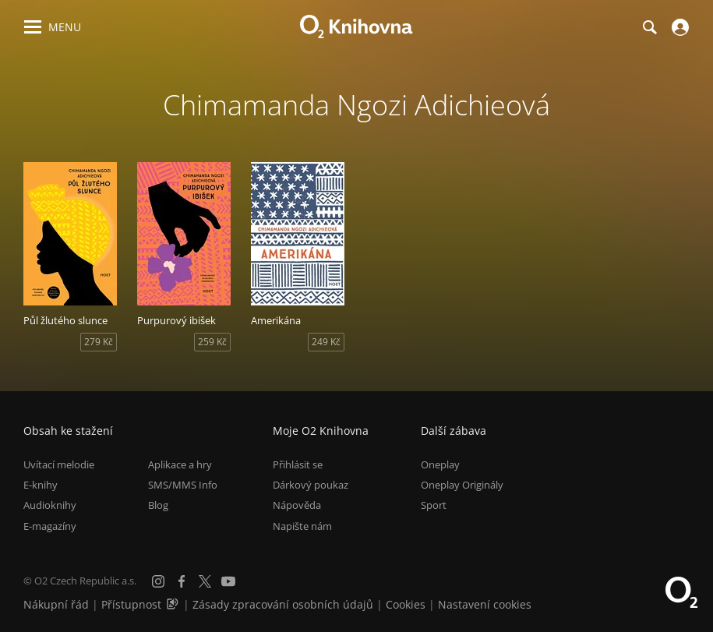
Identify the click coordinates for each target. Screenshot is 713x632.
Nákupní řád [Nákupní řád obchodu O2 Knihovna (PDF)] (56, 604)
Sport (434, 505)
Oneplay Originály (462, 485)
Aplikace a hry (180, 464)
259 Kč (212, 341)
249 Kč (326, 341)
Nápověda (297, 505)
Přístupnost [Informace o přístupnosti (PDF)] (131, 604)
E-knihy (40, 485)
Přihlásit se (298, 464)
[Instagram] (158, 581)
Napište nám (302, 526)
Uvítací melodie (58, 464)
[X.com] (205, 581)
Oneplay (440, 464)
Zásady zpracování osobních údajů (282, 604)
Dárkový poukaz (310, 485)
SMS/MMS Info (182, 485)
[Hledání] (649, 27)
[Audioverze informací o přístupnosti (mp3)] (173, 604)
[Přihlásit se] (678, 27)
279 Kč (98, 341)
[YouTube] (228, 581)
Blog (158, 505)
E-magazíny (49, 526)
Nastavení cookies (484, 604)
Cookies (405, 604)
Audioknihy (49, 505)
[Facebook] (181, 581)
